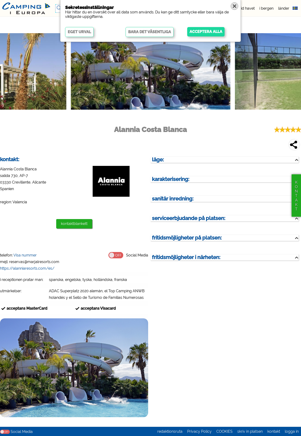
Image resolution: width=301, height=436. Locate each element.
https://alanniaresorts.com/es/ (27, 268)
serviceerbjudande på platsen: (188, 218)
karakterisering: (170, 179)
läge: (158, 160)
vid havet (247, 8)
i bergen (266, 8)
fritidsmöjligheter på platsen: (187, 238)
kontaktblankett (74, 223)
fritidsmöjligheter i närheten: (186, 257)
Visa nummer (25, 255)
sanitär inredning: (173, 199)
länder (283, 8)
